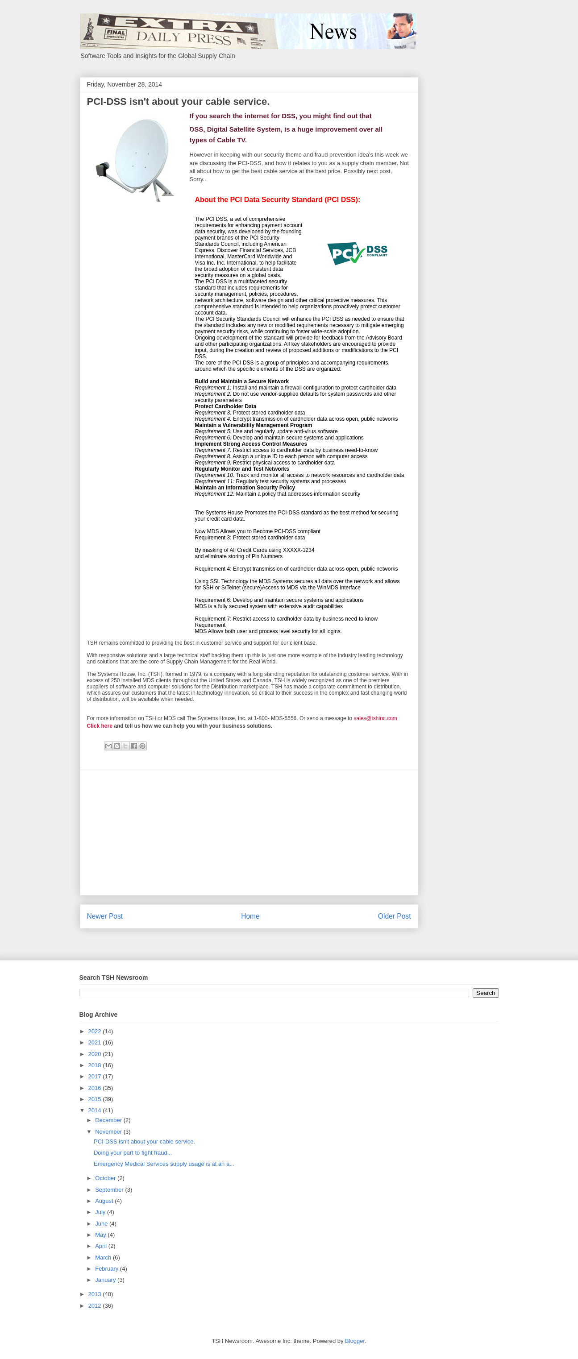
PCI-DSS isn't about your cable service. (144, 1141)
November (109, 1131)
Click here (99, 726)
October (106, 1178)
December (109, 1120)
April (101, 1246)
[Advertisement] (249, 832)
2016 (95, 1088)
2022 (95, 1031)
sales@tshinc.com (375, 718)
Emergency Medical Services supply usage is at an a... (164, 1163)
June (102, 1223)
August (105, 1200)
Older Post (394, 916)
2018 (95, 1065)
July (101, 1212)
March (104, 1257)
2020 (95, 1054)
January (106, 1279)
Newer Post (105, 916)
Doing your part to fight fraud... (133, 1152)
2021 (95, 1042)
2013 (95, 1294)
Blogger (355, 1341)
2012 (95, 1305)
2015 (95, 1099)
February (107, 1268)
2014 (95, 1110)
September (110, 1189)
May (101, 1234)
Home (250, 916)
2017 (95, 1076)
